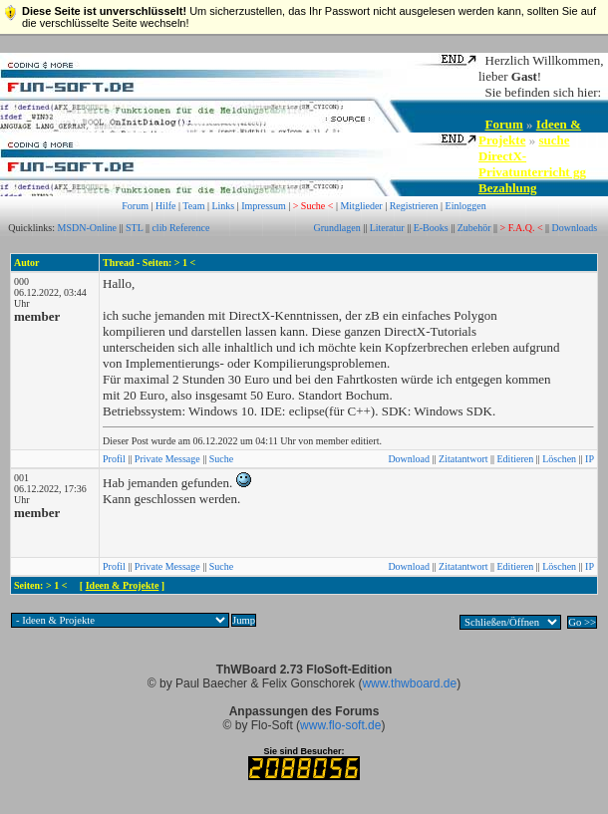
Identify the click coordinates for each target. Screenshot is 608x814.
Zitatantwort (463, 458)
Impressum (263, 205)
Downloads (575, 227)
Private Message (167, 458)
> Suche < (313, 205)
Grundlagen (336, 227)
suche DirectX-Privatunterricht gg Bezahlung (532, 164)
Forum (504, 124)
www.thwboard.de (409, 683)
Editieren (515, 458)
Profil (114, 458)
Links (222, 205)
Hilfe (165, 205)
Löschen (559, 458)
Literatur (387, 227)
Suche (221, 458)
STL (134, 227)
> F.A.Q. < (521, 227)
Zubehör (474, 227)
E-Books (431, 227)
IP (589, 458)
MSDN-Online (87, 227)
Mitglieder (361, 205)
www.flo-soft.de (340, 725)
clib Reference (180, 227)
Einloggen (466, 205)
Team (193, 205)
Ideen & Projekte (122, 585)
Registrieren (414, 205)
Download (409, 458)
